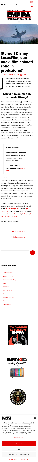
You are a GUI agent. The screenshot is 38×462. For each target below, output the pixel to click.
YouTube (14, 212)
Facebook (17, 209)
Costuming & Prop (9, 275)
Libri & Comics (8, 293)
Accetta (19, 443)
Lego (5, 289)
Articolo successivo (18, 233)
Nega (19, 449)
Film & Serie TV (8, 286)
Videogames (7, 300)
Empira (9, 209)
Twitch (6, 212)
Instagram (25, 209)
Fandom (6, 282)
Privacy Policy (24, 459)
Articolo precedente (18, 227)
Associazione (8, 268)
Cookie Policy (13, 459)
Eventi (5, 279)
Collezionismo (8, 272)
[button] (35, 418)
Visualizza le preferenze (19, 455)
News (5, 296)
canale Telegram (12, 204)
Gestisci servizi (18, 438)
